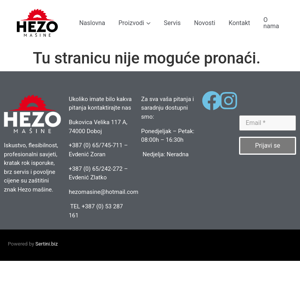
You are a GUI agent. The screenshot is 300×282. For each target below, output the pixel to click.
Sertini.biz (47, 244)
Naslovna (92, 23)
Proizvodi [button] (134, 23)
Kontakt (239, 23)
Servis (172, 23)
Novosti (205, 23)
